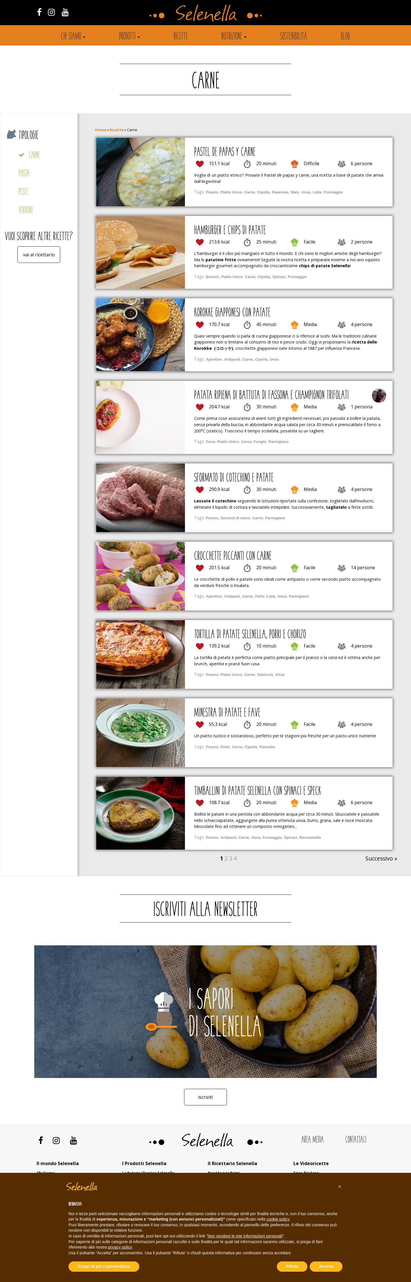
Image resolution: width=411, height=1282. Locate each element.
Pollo (259, 596)
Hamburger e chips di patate (230, 230)
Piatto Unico (231, 192)
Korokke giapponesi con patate (232, 313)
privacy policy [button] (120, 1247)
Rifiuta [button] (292, 1266)
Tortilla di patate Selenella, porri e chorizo (250, 635)
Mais (295, 192)
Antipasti (232, 359)
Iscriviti (205, 1097)
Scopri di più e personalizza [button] (104, 1266)
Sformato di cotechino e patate (233, 478)
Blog (345, 36)
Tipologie (29, 136)
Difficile (311, 163)
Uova (306, 192)
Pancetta (267, 747)
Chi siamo (71, 36)
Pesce (23, 192)
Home (100, 129)
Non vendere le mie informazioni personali (244, 1236)
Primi (225, 747)
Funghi (260, 442)
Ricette (181, 36)
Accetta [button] (326, 1266)
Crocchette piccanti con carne (232, 556)
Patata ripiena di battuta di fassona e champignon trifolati (271, 395)
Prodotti (127, 36)
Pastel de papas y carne (224, 152)
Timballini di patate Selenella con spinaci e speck (257, 791)
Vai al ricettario (39, 254)
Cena (210, 442)
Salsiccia (265, 674)
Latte (317, 192)
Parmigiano (279, 442)
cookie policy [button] (278, 1219)
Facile (309, 242)
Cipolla (263, 192)
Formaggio (333, 192)
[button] (339, 1186)
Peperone (280, 192)
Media (310, 324)
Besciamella (310, 837)
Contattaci (355, 1140)
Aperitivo (214, 359)
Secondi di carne (235, 518)
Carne (34, 156)
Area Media (312, 1140)
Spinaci (278, 277)
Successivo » (381, 858)
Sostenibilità (293, 36)
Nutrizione (231, 36)
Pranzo (212, 192)
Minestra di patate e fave (227, 713)
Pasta (24, 174)
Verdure (26, 210)
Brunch (212, 277)
